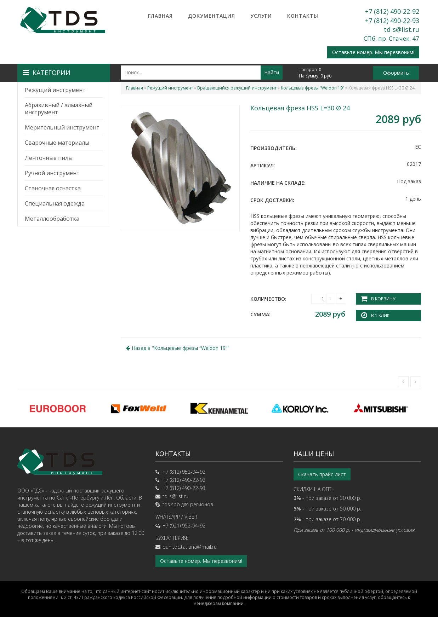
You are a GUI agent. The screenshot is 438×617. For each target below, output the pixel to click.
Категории (46, 72)
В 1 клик (380, 315)
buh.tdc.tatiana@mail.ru (190, 546)
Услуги (261, 15)
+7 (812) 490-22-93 (392, 20)
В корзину (383, 299)
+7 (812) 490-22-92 (392, 11)
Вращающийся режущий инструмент (237, 88)
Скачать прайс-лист (322, 474)
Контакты (302, 15)
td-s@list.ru (401, 29)
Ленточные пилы (49, 158)
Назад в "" (177, 348)
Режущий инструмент (55, 90)
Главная (160, 15)
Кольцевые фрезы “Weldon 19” (312, 88)
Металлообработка (52, 219)
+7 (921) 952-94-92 (184, 525)
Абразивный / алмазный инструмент (58, 108)
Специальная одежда (55, 203)
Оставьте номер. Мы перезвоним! (373, 52)
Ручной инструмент (52, 173)
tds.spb (171, 504)
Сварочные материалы (57, 142)
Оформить (396, 72)
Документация (211, 15)
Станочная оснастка (53, 188)
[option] (57, 408)
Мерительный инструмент (62, 127)
